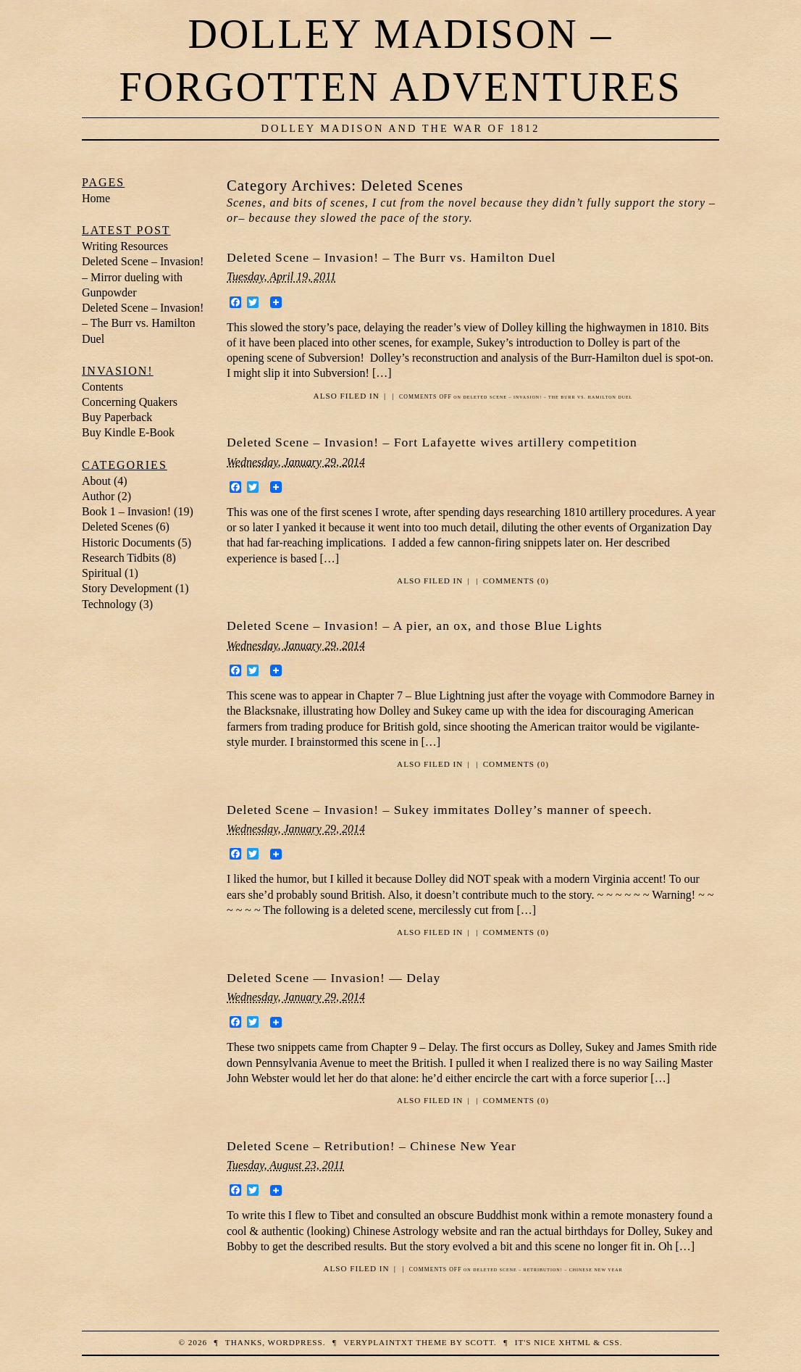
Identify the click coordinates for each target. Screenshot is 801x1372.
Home (96, 198)
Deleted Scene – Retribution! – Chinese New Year (371, 1146)
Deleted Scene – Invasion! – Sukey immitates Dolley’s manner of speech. (439, 809)
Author (98, 496)
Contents (102, 387)
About (96, 481)
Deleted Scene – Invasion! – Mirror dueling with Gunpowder (143, 277)
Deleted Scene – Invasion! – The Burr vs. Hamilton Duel (391, 257)
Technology (109, 604)
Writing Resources (125, 246)
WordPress (295, 1342)
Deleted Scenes (117, 526)
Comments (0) (516, 580)
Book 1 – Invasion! (126, 511)
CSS (611, 1342)
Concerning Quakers (129, 402)
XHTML (574, 1342)
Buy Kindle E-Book (128, 432)
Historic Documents (128, 542)
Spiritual (102, 573)
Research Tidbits (120, 558)
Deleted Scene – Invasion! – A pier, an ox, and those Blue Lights (415, 625)
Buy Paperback (117, 417)
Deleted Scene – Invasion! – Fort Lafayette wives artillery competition (432, 442)
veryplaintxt (378, 1342)
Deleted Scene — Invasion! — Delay (333, 977)
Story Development (127, 588)
